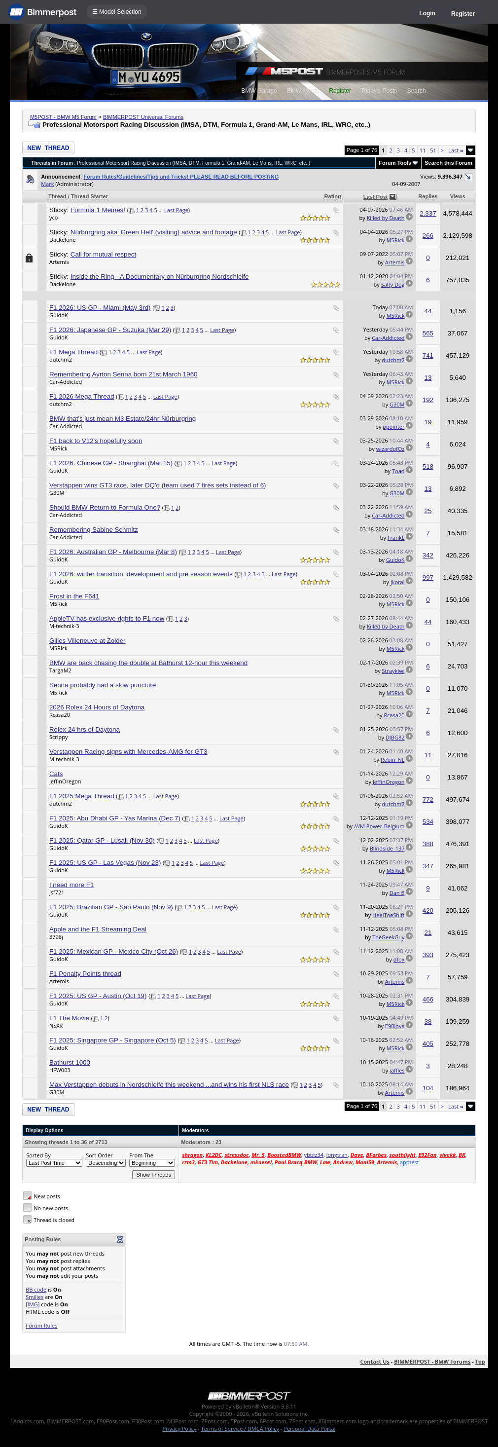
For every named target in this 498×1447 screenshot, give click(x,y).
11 (423, 150)
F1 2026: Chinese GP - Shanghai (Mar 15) (111, 463)
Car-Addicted (388, 337)
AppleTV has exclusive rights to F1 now (106, 618)
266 (428, 235)
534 (428, 821)
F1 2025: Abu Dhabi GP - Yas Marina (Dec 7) (114, 818)
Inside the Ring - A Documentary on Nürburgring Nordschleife (160, 276)
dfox (399, 959)
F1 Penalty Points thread (85, 973)
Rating (332, 196)
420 (428, 910)
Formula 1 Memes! (98, 210)
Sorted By (38, 1155)
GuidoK (58, 315)
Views (457, 196)
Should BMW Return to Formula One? (104, 507)
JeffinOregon (65, 781)
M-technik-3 (64, 626)
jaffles (397, 1070)
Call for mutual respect (103, 254)
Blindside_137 (387, 848)
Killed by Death (386, 218)
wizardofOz (390, 448)
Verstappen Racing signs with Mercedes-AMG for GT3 (128, 751)
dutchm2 (60, 359)
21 (428, 932)
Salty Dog (393, 284)
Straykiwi (393, 670)
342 (428, 555)
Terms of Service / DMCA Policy (240, 1428)
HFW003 (60, 1070)
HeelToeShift (388, 915)
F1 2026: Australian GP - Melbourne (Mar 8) (113, 552)
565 (428, 333)
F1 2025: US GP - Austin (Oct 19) (98, 996)
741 (428, 355)
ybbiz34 (313, 1154)
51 (433, 150)
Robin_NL (393, 759)
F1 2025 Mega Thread (81, 796)
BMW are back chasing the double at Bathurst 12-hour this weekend (148, 663)
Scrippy (58, 737)
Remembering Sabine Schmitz (93, 529)
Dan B (397, 892)
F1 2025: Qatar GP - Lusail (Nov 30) (102, 840)
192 (428, 400)
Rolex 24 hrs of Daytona (84, 729)
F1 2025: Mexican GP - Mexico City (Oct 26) (113, 951)
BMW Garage (259, 90)
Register (463, 13)
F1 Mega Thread (73, 352)
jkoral (398, 582)
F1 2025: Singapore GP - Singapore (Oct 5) (112, 1040)
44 (428, 311)
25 (428, 511)
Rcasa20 (59, 714)
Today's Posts (379, 90)
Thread (57, 196)
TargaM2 (60, 670)
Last (455, 150)
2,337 (428, 213)
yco (53, 217)
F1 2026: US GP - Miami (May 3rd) (100, 307)
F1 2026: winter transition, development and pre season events (141, 574)
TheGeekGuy (388, 937)
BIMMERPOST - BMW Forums (432, 1361)
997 (428, 577)
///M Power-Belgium (379, 826)
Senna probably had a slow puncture (102, 685)
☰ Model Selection (117, 11)
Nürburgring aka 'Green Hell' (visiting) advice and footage (154, 232)
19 (428, 422)
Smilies (34, 1296)
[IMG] (32, 1304)
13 (428, 377)
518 (428, 466)
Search (416, 90)
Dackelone (62, 239)
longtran (337, 1154)
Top (480, 1361)
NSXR (56, 1025)
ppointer (393, 426)
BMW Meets (303, 90)
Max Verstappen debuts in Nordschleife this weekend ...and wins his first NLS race (169, 1084)
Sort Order (99, 1155)
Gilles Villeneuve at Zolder (87, 640)
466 (428, 999)
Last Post (375, 197)
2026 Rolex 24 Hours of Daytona (96, 707)
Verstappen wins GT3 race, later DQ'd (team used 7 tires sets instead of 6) (157, 485)
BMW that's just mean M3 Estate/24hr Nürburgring (122, 418)
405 (428, 1043)
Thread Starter (89, 196)
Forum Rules (41, 1325)
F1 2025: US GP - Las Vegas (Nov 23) (105, 862)
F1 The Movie (69, 1018)
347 (428, 866)
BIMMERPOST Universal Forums (143, 117)
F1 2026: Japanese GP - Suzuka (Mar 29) (110, 330)
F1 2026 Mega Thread (81, 396)
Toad (398, 471)
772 (428, 799)
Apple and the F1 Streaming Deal (97, 929)
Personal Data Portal (309, 1428)
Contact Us (375, 1361)
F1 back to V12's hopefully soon (95, 441)
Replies (427, 196)
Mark (47, 183)
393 (428, 955)
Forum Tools (395, 163)
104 (428, 1088)
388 (428, 844)
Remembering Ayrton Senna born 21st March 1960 (123, 374)
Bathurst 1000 (69, 1062)
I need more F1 (71, 885)
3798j (56, 936)
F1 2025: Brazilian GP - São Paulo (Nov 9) (111, 907)
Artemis (59, 261)
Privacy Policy (180, 1428)
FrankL (396, 537)
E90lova (395, 1026)
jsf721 (57, 892)
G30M (397, 404)
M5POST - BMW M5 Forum (63, 117)
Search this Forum (448, 163)
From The (141, 1155)
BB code (36, 1289)
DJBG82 (395, 737)
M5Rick (396, 240)
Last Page (176, 210)
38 (428, 1021)
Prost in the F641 (74, 596)
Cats (56, 774)
